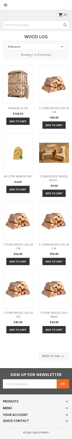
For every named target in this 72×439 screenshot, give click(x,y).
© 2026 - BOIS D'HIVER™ (36, 432)
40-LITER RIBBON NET (18, 176)
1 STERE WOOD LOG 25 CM (54, 110)
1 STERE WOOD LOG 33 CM (18, 246)
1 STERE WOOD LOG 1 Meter (54, 314)
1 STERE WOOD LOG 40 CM (54, 246)
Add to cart (17, 121)
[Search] (36, 25)
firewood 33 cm (18, 108)
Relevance (36, 46)
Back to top (53, 356)
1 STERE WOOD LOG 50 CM (18, 314)
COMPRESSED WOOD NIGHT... (54, 178)
